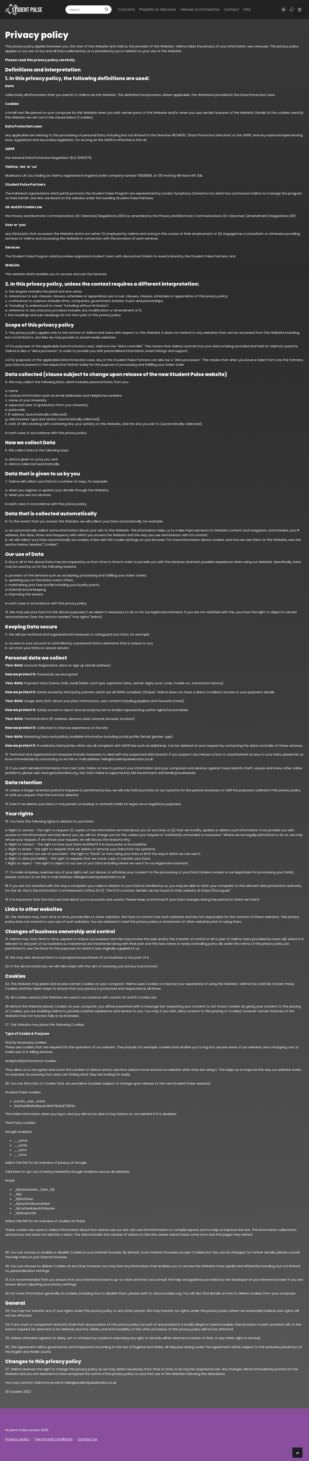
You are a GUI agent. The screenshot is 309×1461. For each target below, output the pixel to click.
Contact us (87, 1439)
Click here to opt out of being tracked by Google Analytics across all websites (67, 1171)
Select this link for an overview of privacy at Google (46, 1162)
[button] (299, 9)
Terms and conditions (53, 1439)
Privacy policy (17, 1439)
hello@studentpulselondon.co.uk (127, 759)
